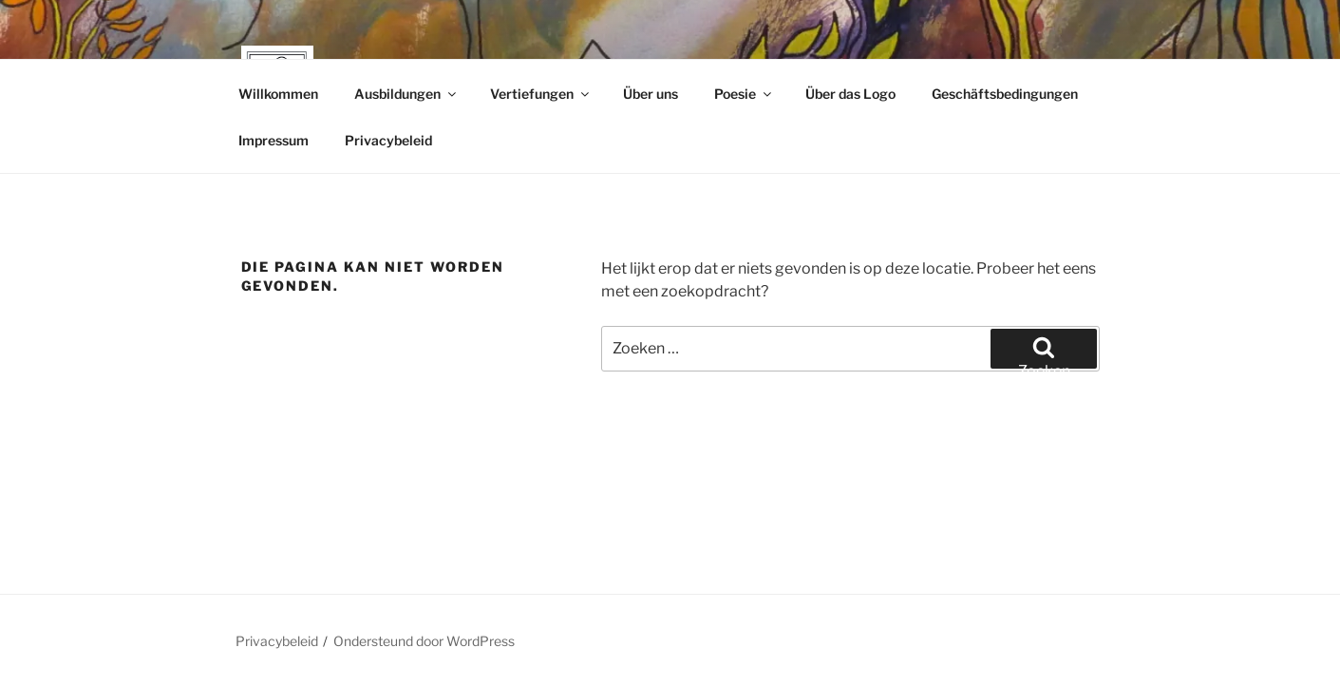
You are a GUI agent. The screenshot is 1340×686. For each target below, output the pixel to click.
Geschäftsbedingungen (1005, 94)
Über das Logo (850, 94)
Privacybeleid (388, 140)
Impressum (273, 140)
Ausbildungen (406, 94)
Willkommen (278, 94)
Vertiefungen (541, 94)
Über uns (650, 94)
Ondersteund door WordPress (424, 641)
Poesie (744, 94)
